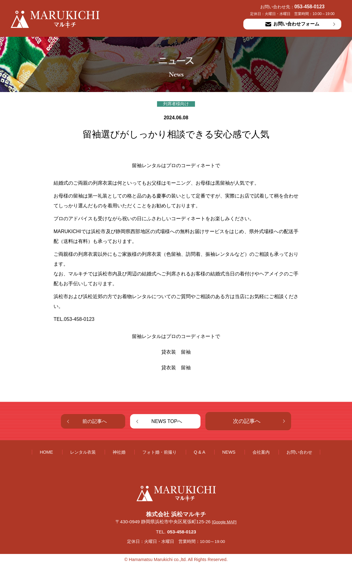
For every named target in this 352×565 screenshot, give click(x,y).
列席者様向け (176, 104)
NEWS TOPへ (167, 421)
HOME (46, 452)
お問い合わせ (299, 452)
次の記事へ (246, 421)
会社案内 (261, 452)
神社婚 (119, 452)
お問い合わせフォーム (292, 23)
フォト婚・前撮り (159, 452)
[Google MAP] (224, 522)
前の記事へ (94, 421)
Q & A (199, 452)
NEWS (228, 452)
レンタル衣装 (83, 452)
